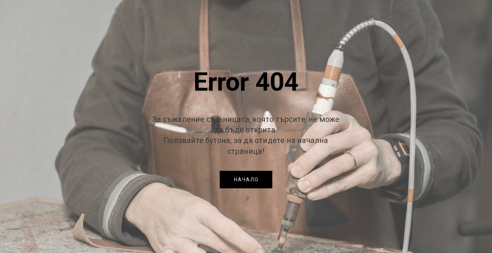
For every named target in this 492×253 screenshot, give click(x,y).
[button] (246, 179)
